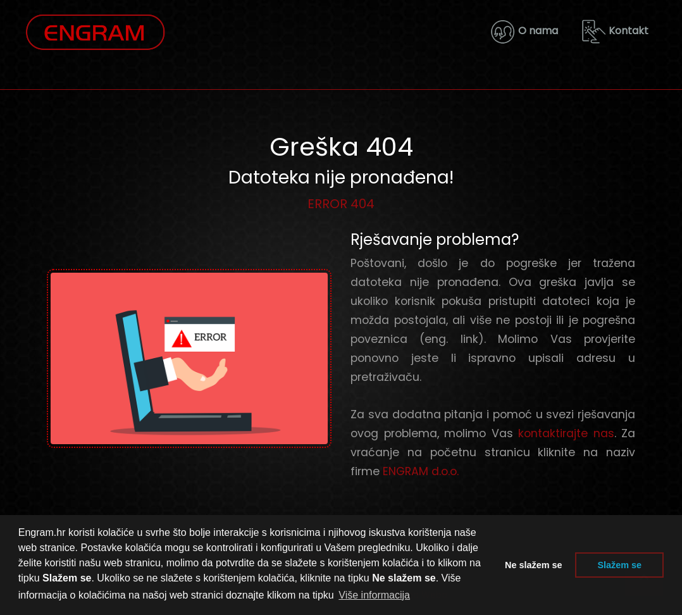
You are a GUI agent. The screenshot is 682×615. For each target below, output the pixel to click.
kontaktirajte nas (566, 433)
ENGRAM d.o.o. (421, 471)
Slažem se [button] (619, 565)
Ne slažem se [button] (533, 565)
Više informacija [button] (374, 595)
